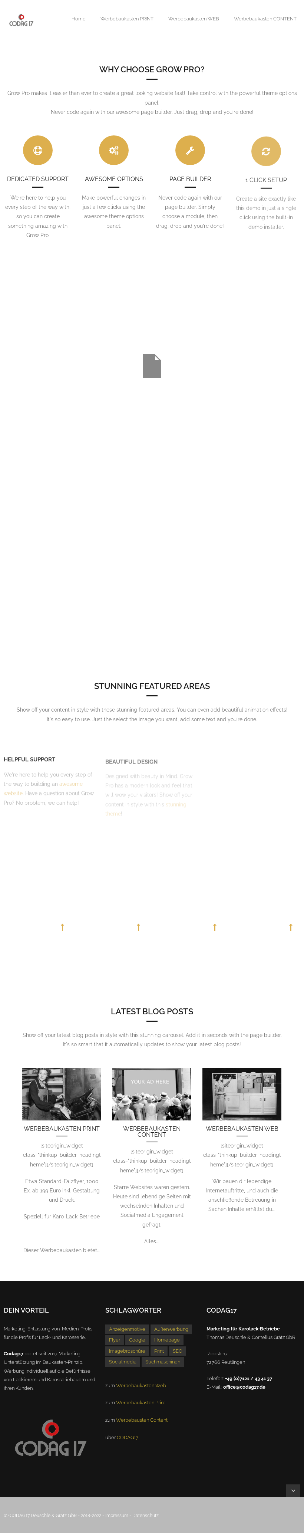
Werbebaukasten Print (62, 1128)
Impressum (116, 1515)
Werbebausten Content (142, 1420)
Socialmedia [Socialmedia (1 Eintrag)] (122, 1362)
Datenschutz (145, 1515)
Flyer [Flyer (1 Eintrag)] (114, 1340)
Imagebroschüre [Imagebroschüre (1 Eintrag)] (127, 1351)
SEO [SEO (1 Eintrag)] (177, 1351)
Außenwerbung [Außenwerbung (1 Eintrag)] (171, 1329)
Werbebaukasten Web (242, 1128)
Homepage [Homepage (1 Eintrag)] (167, 1340)
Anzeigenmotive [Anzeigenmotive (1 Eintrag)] (127, 1329)
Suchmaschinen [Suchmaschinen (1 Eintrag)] (162, 1362)
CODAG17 (127, 1437)
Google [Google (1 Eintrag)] (137, 1340)
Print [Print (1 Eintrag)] (159, 1351)
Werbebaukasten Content (152, 1131)
